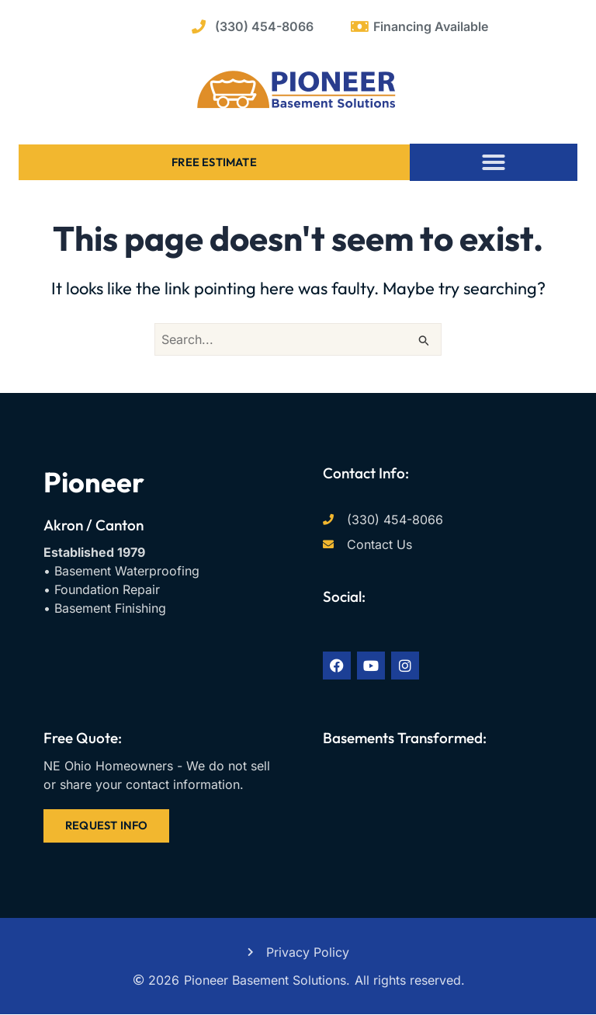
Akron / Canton (93, 525)
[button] (493, 162)
